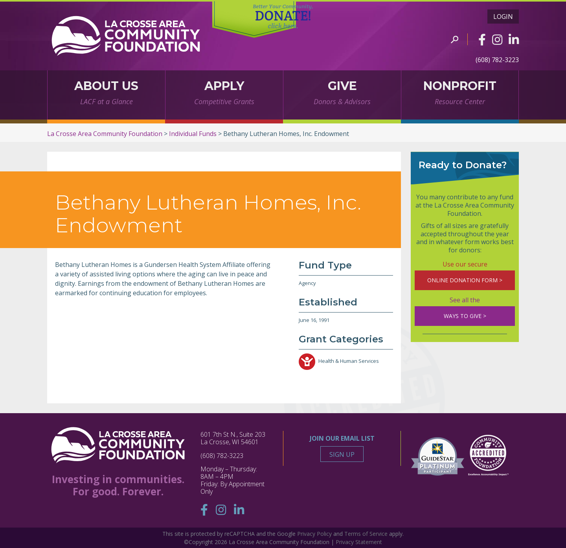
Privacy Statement (359, 542)
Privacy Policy (314, 533)
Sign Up (342, 454)
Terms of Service (366, 533)
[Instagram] (497, 39)
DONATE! (283, 17)
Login (503, 16)
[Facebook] (482, 39)
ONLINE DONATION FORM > (464, 280)
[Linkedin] (514, 39)
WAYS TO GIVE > (465, 316)
